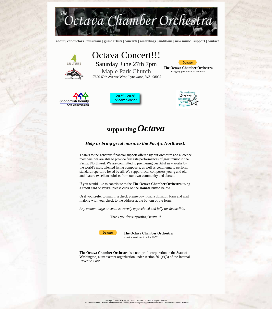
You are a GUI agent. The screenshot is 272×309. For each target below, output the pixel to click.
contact (213, 41)
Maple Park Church (126, 71)
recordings (148, 41)
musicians (93, 41)
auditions (165, 41)
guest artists (113, 41)
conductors (75, 41)
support (199, 41)
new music (183, 41)
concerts (131, 41)
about (60, 41)
